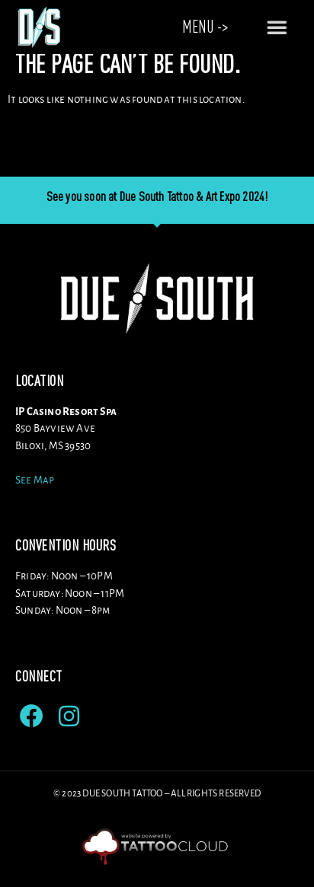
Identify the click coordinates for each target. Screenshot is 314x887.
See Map (34, 492)
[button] (284, 27)
